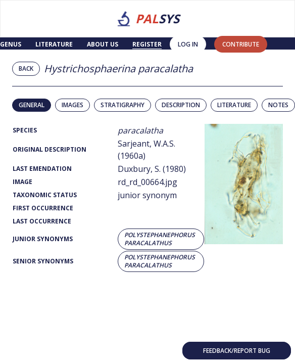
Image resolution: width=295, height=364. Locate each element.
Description (181, 105)
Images (72, 105)
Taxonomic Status (45, 195)
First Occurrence (43, 208)
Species (25, 130)
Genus (10, 44)
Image (22, 181)
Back (26, 68)
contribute (240, 44)
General (31, 105)
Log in (188, 44)
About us (102, 44)
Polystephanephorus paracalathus (159, 239)
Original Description (49, 149)
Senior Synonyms (43, 261)
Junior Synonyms (43, 239)
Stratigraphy (122, 105)
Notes (278, 105)
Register (147, 44)
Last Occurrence (42, 221)
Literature (54, 44)
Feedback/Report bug (236, 350)
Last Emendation (42, 168)
